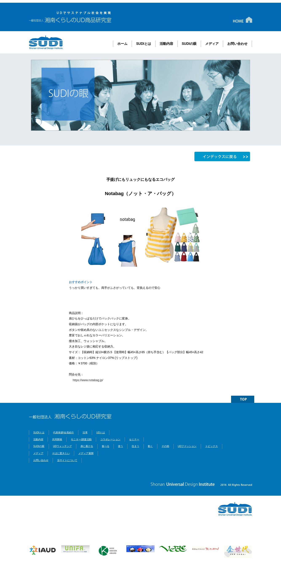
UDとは (100, 432)
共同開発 (57, 439)
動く (150, 446)
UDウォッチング (62, 446)
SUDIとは (143, 43)
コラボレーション (110, 439)
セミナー (134, 439)
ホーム (122, 43)
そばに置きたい (61, 453)
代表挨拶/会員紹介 (63, 432)
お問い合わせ (237, 43)
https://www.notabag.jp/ (86, 380)
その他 (165, 446)
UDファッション (187, 446)
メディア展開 (86, 453)
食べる (105, 446)
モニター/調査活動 (81, 439)
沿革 (85, 432)
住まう (135, 446)
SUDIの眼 (189, 43)
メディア (212, 43)
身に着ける (86, 446)
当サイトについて (67, 460)
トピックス (211, 446)
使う (120, 446)
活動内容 (166, 43)
